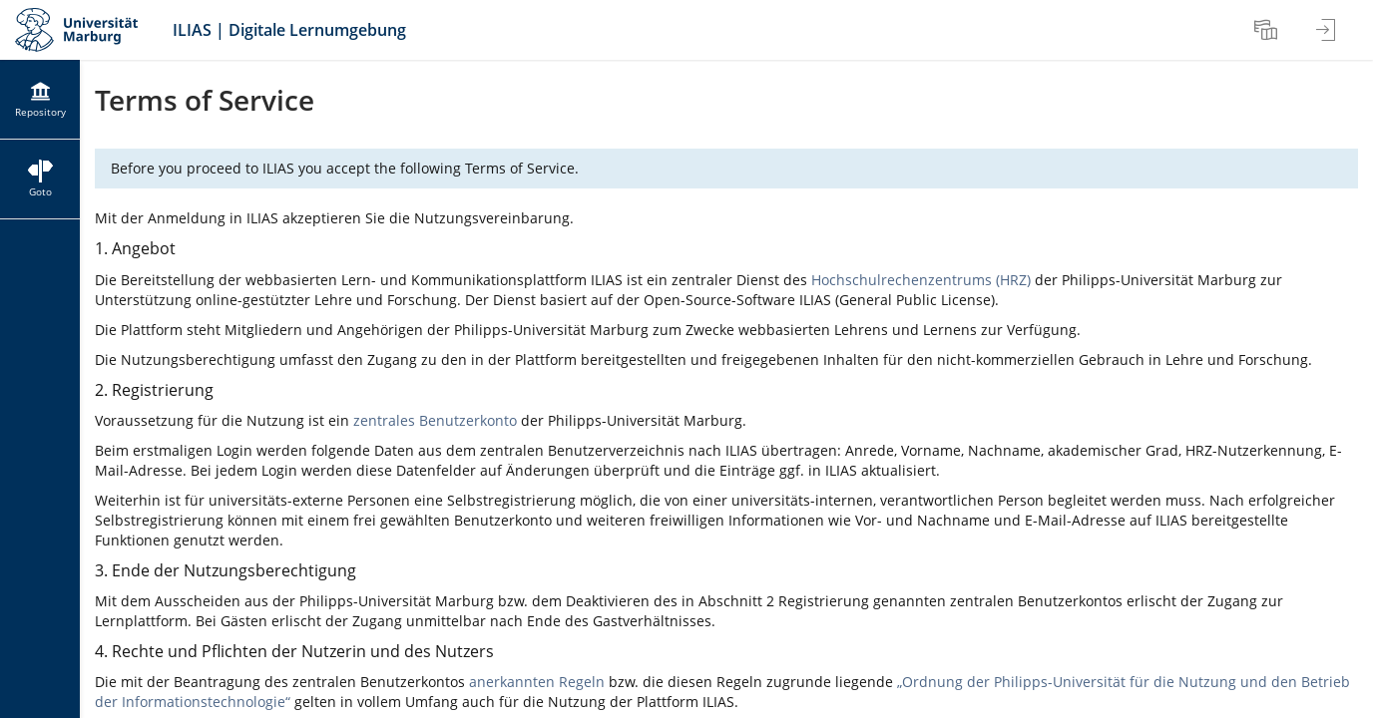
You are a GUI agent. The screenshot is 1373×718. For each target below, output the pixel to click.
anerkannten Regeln (537, 681)
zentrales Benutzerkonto (435, 420)
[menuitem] (1268, 30)
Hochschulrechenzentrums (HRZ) (921, 279)
